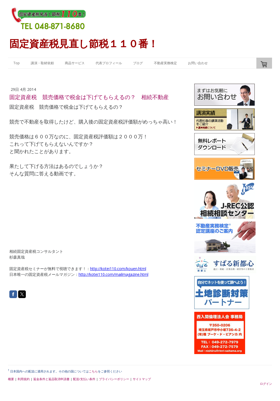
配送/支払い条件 (84, 379)
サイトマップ (142, 379)
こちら (93, 371)
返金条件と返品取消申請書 (51, 379)
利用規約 (24, 379)
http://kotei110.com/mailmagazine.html (113, 274)
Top (16, 63)
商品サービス (75, 63)
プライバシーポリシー (114, 379)
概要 (11, 379)
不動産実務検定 (165, 63)
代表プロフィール (109, 63)
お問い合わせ (198, 63)
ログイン (266, 384)
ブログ (138, 63)
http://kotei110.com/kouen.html (118, 268)
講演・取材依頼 (42, 63)
